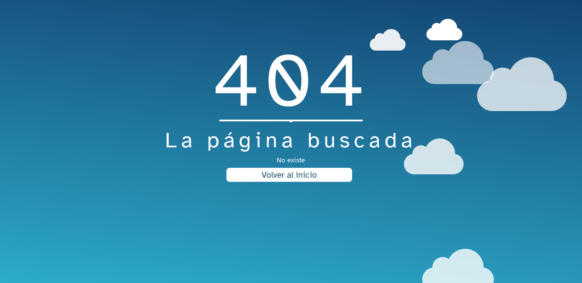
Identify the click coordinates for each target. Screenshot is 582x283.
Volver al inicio (289, 175)
